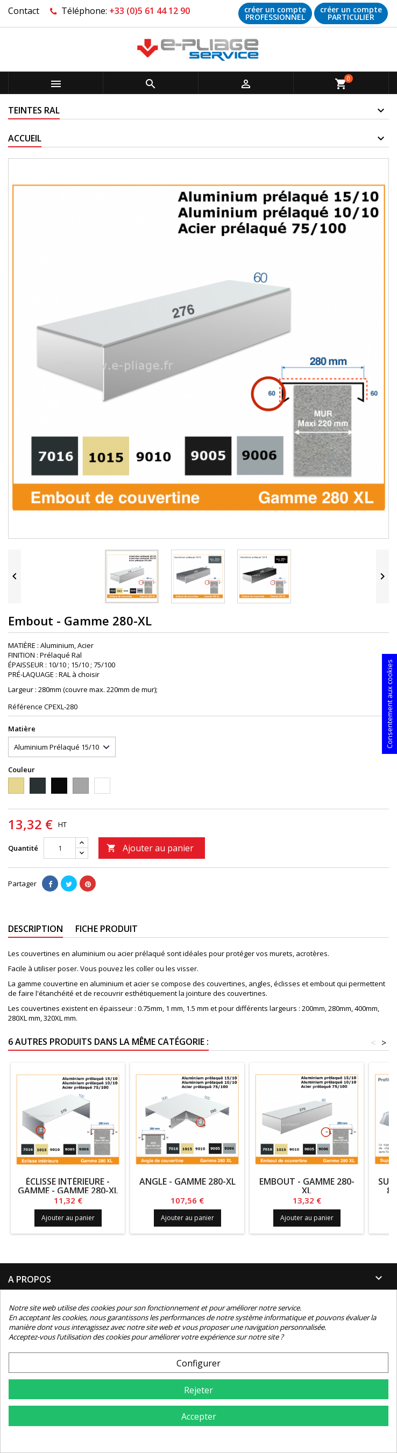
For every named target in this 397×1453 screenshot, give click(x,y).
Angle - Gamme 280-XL (187, 1181)
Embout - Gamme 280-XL (307, 1186)
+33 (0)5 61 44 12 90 (149, 11)
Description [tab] (35, 929)
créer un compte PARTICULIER (351, 13)
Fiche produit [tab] (106, 929)
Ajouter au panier (150, 848)
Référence (25, 706)
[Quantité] (60, 848)
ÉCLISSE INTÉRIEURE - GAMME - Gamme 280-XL (68, 1186)
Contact (23, 11)
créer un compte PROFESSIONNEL (275, 13)
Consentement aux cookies (389, 704)
